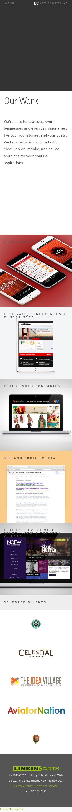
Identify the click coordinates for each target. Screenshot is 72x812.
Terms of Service (46, 786)
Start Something (51, 3)
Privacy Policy (23, 786)
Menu (10, 3)
